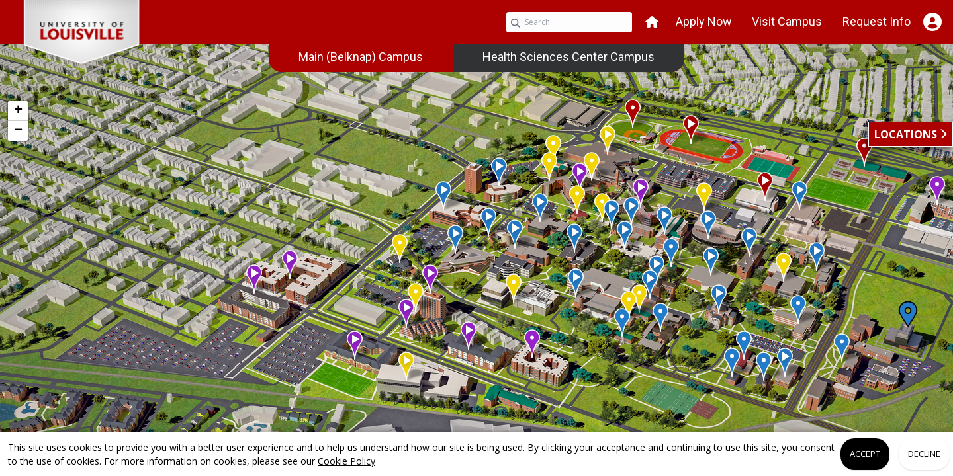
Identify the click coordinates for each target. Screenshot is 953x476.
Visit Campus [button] (787, 21)
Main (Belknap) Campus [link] (360, 56)
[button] (652, 22)
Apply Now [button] (704, 21)
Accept (865, 453)
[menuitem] (361, 57)
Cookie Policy (346, 461)
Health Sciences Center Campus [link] (568, 56)
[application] (476, 250)
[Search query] (569, 22)
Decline (924, 453)
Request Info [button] (876, 21)
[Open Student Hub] (932, 22)
